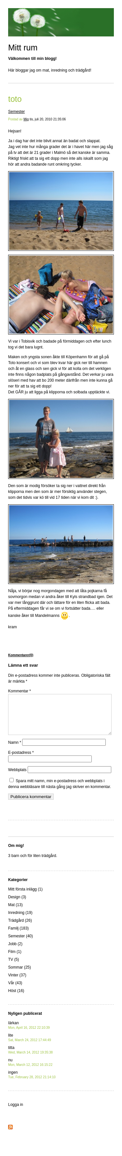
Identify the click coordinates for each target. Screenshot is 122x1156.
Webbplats (17, 777)
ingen (32, 1082)
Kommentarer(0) (20, 655)
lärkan (29, 1032)
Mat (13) (15, 912)
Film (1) (14, 959)
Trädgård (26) (20, 928)
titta (30, 1057)
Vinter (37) (17, 983)
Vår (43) (15, 990)
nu (30, 1070)
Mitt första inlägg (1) (25, 897)
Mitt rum (22, 47)
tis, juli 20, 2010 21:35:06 (48, 119)
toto (15, 98)
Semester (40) (20, 944)
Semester (16, 111)
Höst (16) (16, 998)
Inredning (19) (20, 920)
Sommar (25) (19, 975)
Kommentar (19, 691)
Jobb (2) (15, 951)
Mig (26, 119)
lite (29, 1045)
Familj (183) (18, 936)
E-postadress (21, 760)
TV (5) (13, 967)
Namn (14, 750)
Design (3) (17, 905)
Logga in (15, 1112)
